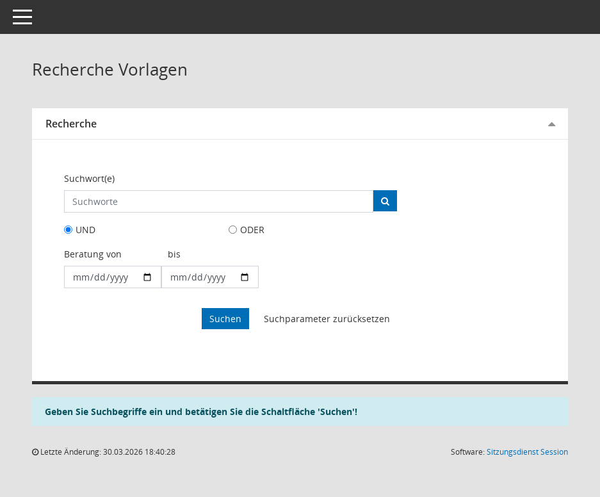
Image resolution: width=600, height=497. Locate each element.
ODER (252, 230)
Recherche (71, 124)
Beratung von (93, 254)
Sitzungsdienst (527, 451)
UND (85, 230)
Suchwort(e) (89, 178)
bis (174, 254)
